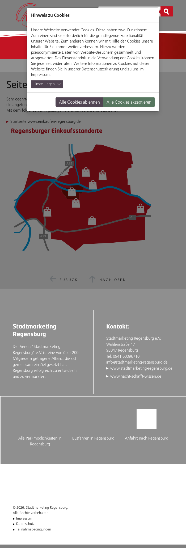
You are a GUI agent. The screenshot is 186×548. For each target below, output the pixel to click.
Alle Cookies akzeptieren (129, 102)
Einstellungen (44, 84)
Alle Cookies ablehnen (79, 102)
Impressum (40, 74)
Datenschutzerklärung (100, 68)
